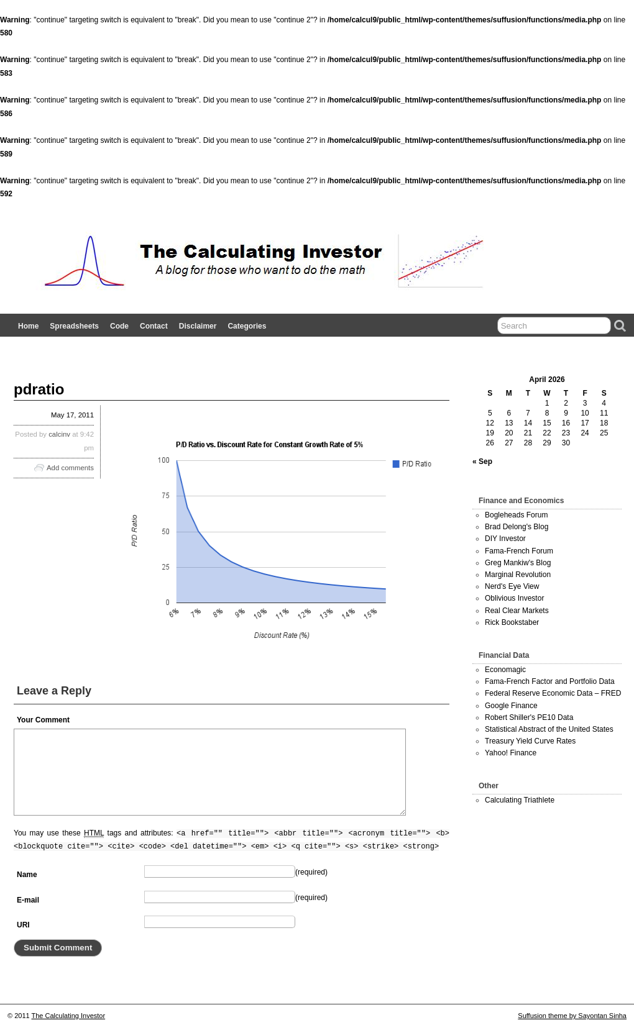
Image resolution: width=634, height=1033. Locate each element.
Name (27, 874)
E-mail (28, 900)
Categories (246, 326)
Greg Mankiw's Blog (518, 562)
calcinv (59, 434)
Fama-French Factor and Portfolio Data (550, 681)
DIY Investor (505, 538)
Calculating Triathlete (519, 800)
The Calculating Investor (69, 1015)
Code (119, 326)
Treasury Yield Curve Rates (530, 741)
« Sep (482, 461)
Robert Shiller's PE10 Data (529, 717)
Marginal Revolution (518, 574)
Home (28, 326)
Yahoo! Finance (510, 753)
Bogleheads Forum (516, 515)
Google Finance (511, 705)
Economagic (505, 669)
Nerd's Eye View (512, 586)
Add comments (70, 467)
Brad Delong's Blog (516, 526)
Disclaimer (198, 326)
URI (23, 925)
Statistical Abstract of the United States (549, 729)
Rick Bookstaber (512, 622)
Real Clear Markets (517, 610)
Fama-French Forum (519, 551)
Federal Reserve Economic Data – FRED (553, 693)
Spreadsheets (74, 326)
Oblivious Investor (514, 598)
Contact (154, 326)
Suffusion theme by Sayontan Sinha (572, 1015)
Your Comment (43, 720)
